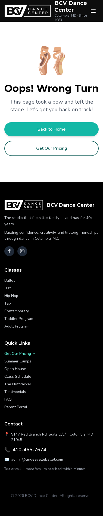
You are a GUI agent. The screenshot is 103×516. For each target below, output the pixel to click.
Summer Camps (17, 361)
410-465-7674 (25, 450)
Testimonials (15, 391)
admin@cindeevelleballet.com (33, 459)
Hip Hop (11, 295)
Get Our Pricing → (20, 353)
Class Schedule (17, 376)
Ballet (9, 280)
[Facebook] (9, 251)
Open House (15, 368)
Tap (7, 303)
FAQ (8, 399)
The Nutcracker (17, 384)
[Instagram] (22, 251)
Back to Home (51, 129)
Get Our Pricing (51, 148)
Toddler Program (18, 318)
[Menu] (93, 10)
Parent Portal (15, 407)
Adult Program (16, 326)
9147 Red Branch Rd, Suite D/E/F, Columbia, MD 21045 (48, 437)
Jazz (7, 288)
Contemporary (16, 311)
